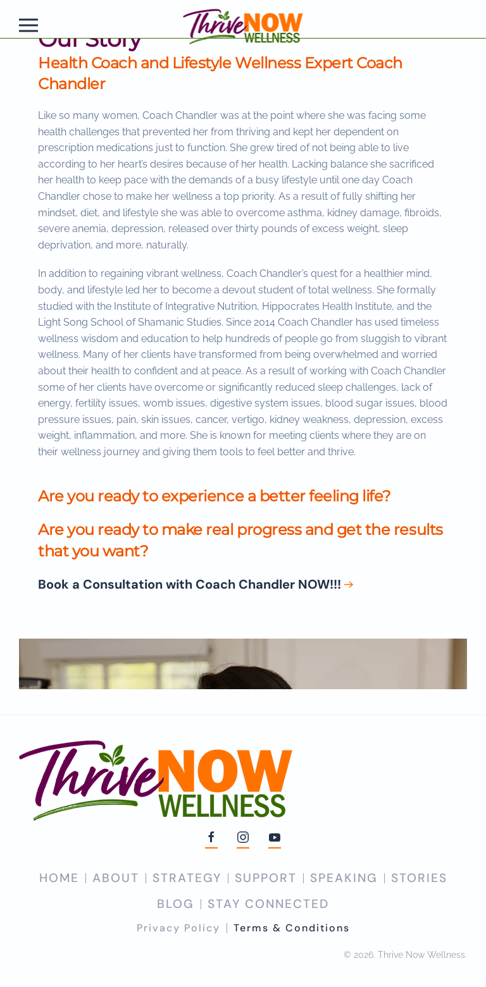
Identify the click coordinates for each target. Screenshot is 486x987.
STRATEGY (187, 878)
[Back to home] (243, 25)
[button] (28, 25)
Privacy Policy (178, 928)
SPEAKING (344, 878)
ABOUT (115, 878)
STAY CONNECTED (268, 904)
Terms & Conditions (292, 928)
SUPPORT (266, 878)
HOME (59, 878)
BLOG (175, 904)
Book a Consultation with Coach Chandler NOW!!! (189, 584)
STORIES (419, 878)
